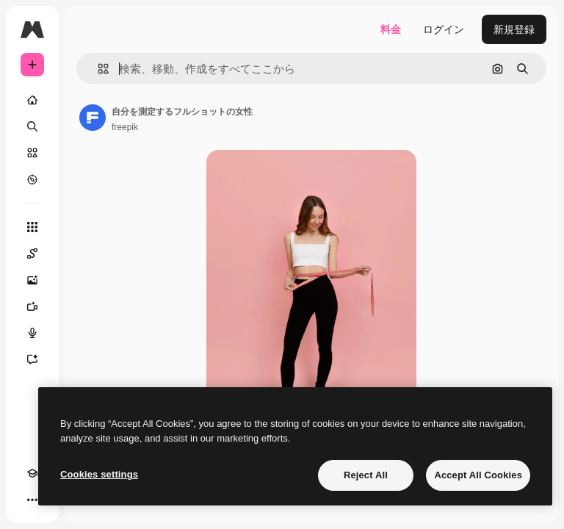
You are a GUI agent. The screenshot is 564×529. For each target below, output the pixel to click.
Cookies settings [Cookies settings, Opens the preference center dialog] (99, 474)
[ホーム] (32, 100)
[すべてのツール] (32, 227)
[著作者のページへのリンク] (92, 117)
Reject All (366, 475)
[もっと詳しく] (32, 179)
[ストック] (32, 153)
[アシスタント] (32, 359)
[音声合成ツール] (32, 333)
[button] (97, 68)
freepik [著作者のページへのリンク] (125, 127)
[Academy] (32, 473)
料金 (390, 29)
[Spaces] (32, 253)
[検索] (32, 126)
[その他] (32, 499)
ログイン (443, 29)
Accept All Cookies (478, 475)
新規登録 (514, 29)
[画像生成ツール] (32, 280)
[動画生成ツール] (32, 306)
